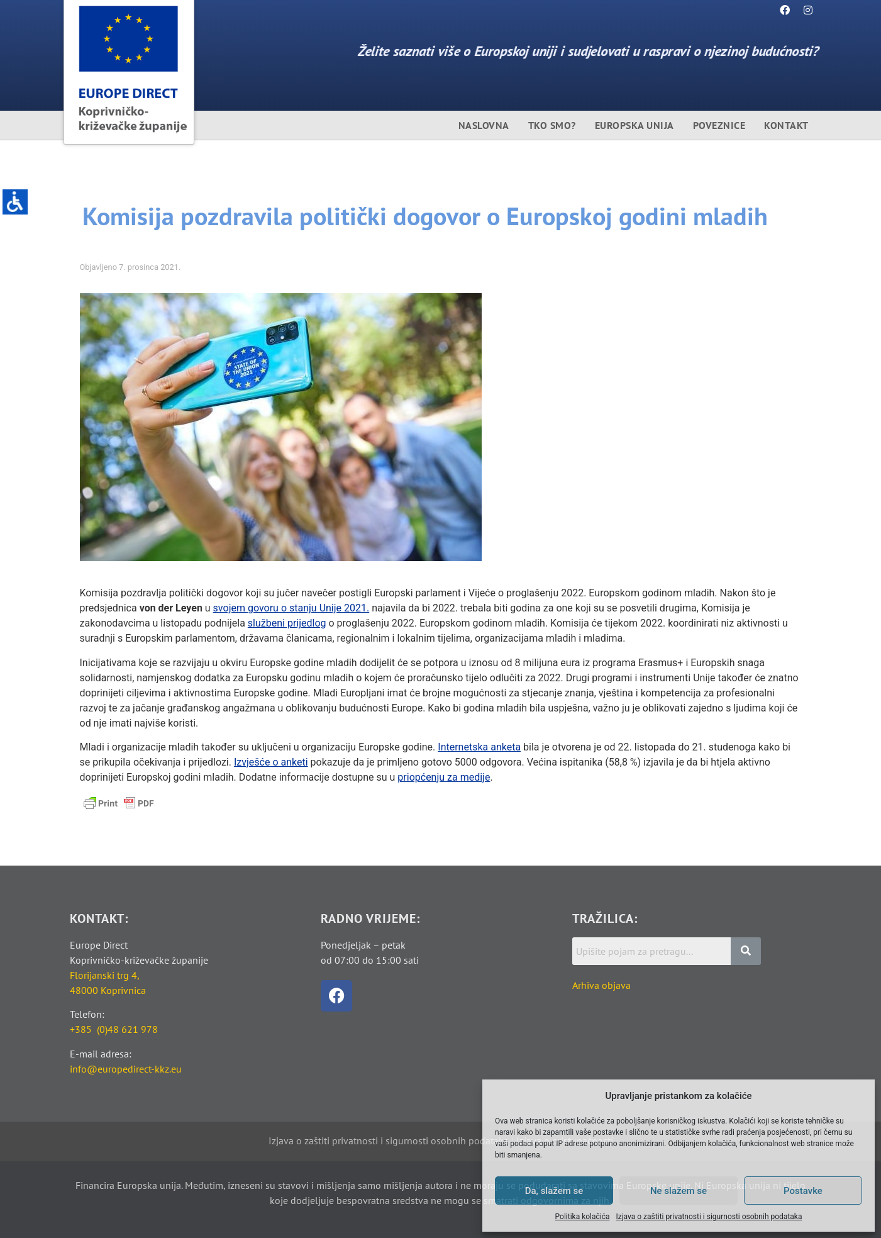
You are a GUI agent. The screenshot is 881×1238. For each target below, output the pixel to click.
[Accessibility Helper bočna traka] (15, 204)
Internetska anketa (479, 747)
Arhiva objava (601, 985)
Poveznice (719, 125)
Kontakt (786, 125)
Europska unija (634, 125)
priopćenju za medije (443, 777)
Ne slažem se (678, 1190)
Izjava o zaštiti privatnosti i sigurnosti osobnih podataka (709, 1216)
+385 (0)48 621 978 (114, 1029)
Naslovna (483, 125)
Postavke (803, 1190)
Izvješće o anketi (271, 762)
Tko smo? (552, 125)
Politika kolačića (582, 1216)
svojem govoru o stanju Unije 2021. (291, 608)
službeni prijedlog (287, 623)
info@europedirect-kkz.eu (126, 1068)
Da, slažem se (554, 1190)
